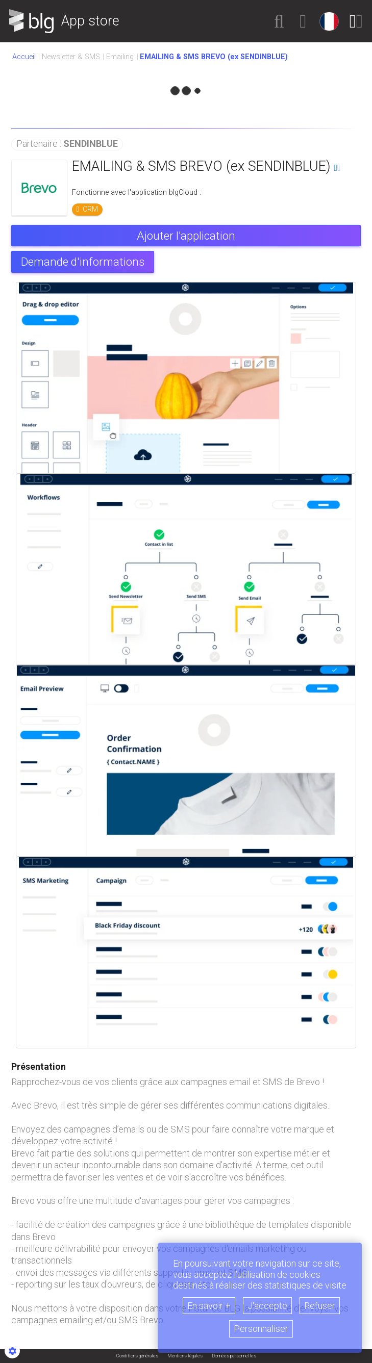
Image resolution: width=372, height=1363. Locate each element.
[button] (279, 21)
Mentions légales (185, 1356)
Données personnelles (234, 1356)
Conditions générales (137, 1356)
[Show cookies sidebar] (12, 1350)
